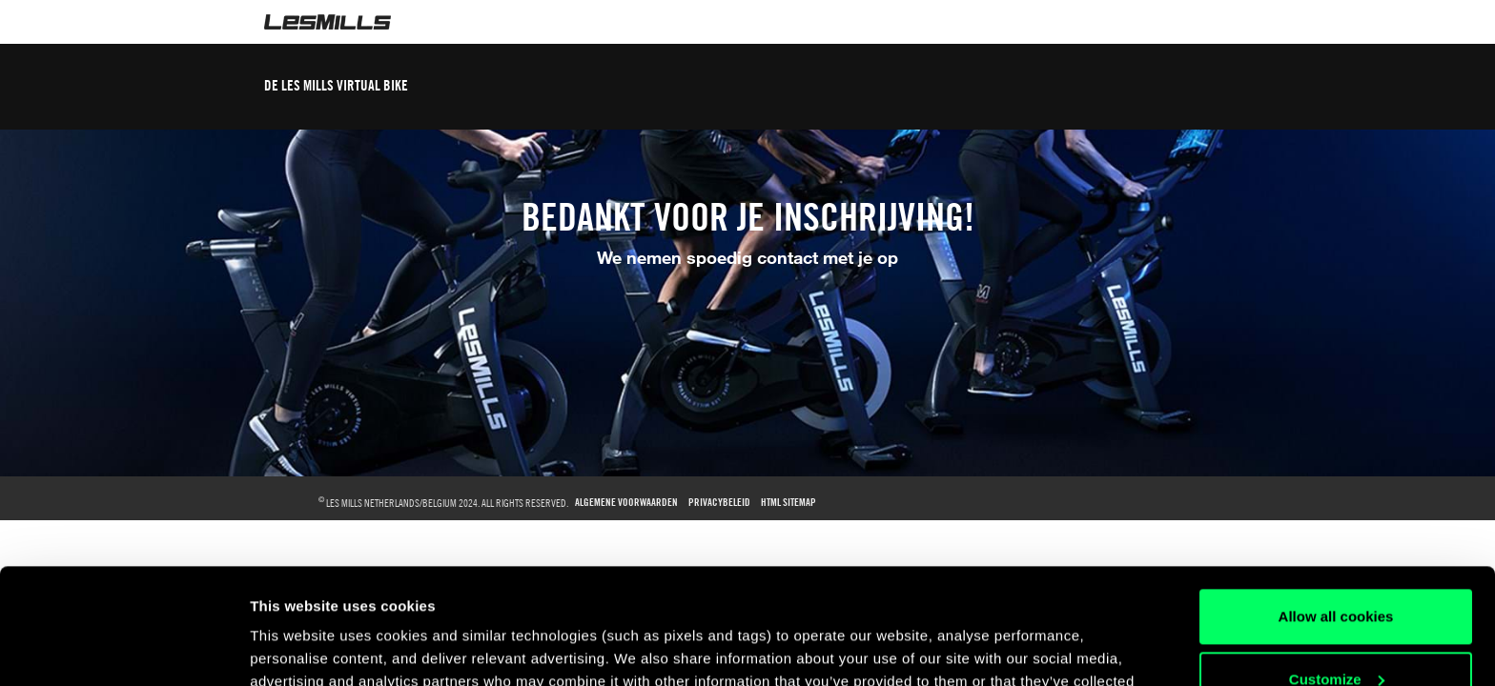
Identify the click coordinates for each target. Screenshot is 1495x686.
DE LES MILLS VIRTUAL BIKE (336, 85)
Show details (294, 648)
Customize (1336, 570)
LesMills (327, 22)
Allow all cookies (1336, 508)
